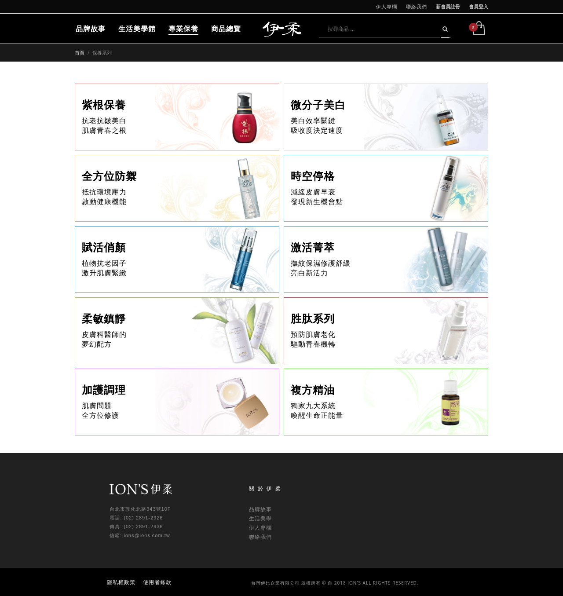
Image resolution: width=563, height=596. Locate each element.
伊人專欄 (386, 6)
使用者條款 (157, 582)
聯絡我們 (416, 6)
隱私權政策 (121, 582)
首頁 (79, 52)
